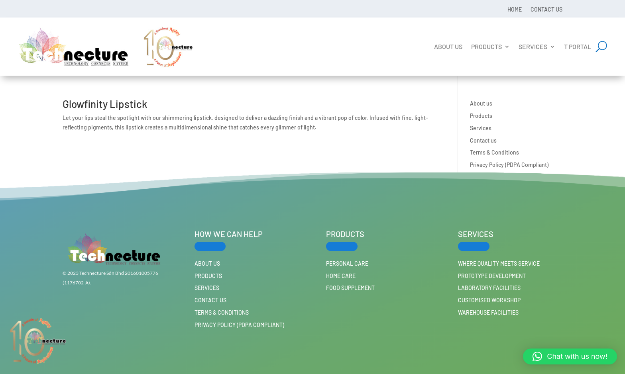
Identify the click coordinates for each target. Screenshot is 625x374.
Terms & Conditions (494, 152)
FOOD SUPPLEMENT (350, 287)
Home (514, 9)
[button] (570, 356)
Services (533, 46)
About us (448, 46)
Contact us (546, 9)
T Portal (577, 46)
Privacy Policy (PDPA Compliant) (509, 164)
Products (486, 46)
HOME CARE (341, 275)
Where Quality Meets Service (499, 263)
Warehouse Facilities (488, 312)
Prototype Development (492, 275)
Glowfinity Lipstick (105, 104)
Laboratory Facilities (489, 287)
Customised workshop (489, 300)
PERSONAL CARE (347, 263)
